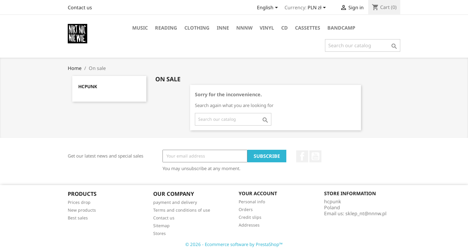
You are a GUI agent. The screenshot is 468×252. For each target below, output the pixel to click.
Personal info (252, 201)
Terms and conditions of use (181, 210)
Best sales (78, 218)
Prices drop (79, 202)
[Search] (362, 45)
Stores (159, 233)
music (140, 28)
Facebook (302, 156)
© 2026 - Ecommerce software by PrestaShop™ (234, 244)
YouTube (315, 156)
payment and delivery (175, 202)
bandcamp (341, 28)
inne (223, 28)
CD (284, 28)
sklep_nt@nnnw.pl (365, 213)
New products (82, 210)
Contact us (80, 7)
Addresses (249, 225)
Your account (258, 193)
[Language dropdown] (268, 8)
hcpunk (87, 86)
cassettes (307, 28)
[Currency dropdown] (318, 8)
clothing (197, 28)
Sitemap (161, 225)
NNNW (244, 28)
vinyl (267, 28)
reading (166, 28)
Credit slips (250, 217)
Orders (246, 209)
